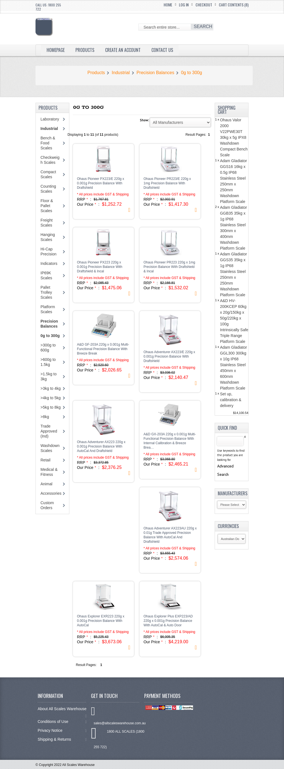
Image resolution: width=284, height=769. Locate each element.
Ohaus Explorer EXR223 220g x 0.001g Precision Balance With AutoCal (100, 620)
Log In (184, 4)
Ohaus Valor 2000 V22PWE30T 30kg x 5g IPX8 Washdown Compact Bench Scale (234, 137)
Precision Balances (155, 72)
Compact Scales (48, 174)
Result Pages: (86, 665)
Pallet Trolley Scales (46, 292)
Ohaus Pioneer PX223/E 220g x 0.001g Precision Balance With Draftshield (100, 183)
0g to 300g (191, 72)
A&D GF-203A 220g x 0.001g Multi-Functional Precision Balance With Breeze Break (103, 349)
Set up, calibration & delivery (230, 400)
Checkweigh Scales (49, 160)
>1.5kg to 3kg (48, 376)
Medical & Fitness (48, 472)
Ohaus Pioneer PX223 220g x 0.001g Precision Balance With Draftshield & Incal (99, 266)
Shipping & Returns (62, 739)
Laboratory (49, 119)
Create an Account (123, 50)
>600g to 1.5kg (48, 362)
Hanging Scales (47, 237)
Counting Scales (48, 188)
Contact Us (162, 50)
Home (168, 4)
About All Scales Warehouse (62, 711)
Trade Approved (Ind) (48, 431)
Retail (45, 460)
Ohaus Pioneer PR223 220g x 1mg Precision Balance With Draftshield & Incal (169, 266)
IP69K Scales (46, 275)
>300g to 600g (48, 347)
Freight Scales (46, 222)
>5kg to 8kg (50, 407)
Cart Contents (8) (233, 4)
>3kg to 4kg (50, 388)
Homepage (56, 50)
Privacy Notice (62, 730)
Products (84, 50)
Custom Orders (47, 505)
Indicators (48, 263)
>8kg (44, 416)
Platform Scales (47, 309)
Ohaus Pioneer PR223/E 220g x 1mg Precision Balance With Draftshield (167, 183)
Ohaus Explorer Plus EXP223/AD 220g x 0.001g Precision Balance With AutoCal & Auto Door (167, 620)
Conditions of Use (62, 721)
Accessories (50, 493)
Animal (46, 484)
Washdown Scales (50, 448)
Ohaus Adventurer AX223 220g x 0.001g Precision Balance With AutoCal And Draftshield (101, 446)
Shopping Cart (226, 109)
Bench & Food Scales (47, 143)
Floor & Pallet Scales (46, 205)
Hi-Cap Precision (48, 251)
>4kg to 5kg (50, 398)
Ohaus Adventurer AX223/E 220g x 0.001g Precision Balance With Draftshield (169, 356)
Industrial (121, 72)
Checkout (204, 4)
